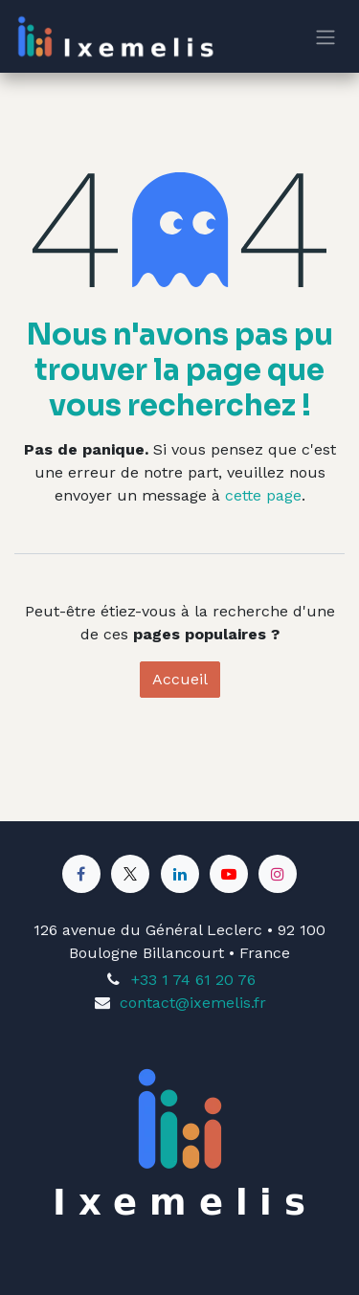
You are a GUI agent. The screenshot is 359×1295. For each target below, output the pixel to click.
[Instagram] (277, 874)
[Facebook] (81, 874)
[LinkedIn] (180, 874)
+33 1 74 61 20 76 (193, 980)
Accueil (180, 679)
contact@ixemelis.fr (193, 1003)
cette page (263, 495)
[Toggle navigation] (325, 36)
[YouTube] (229, 874)
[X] (130, 874)
